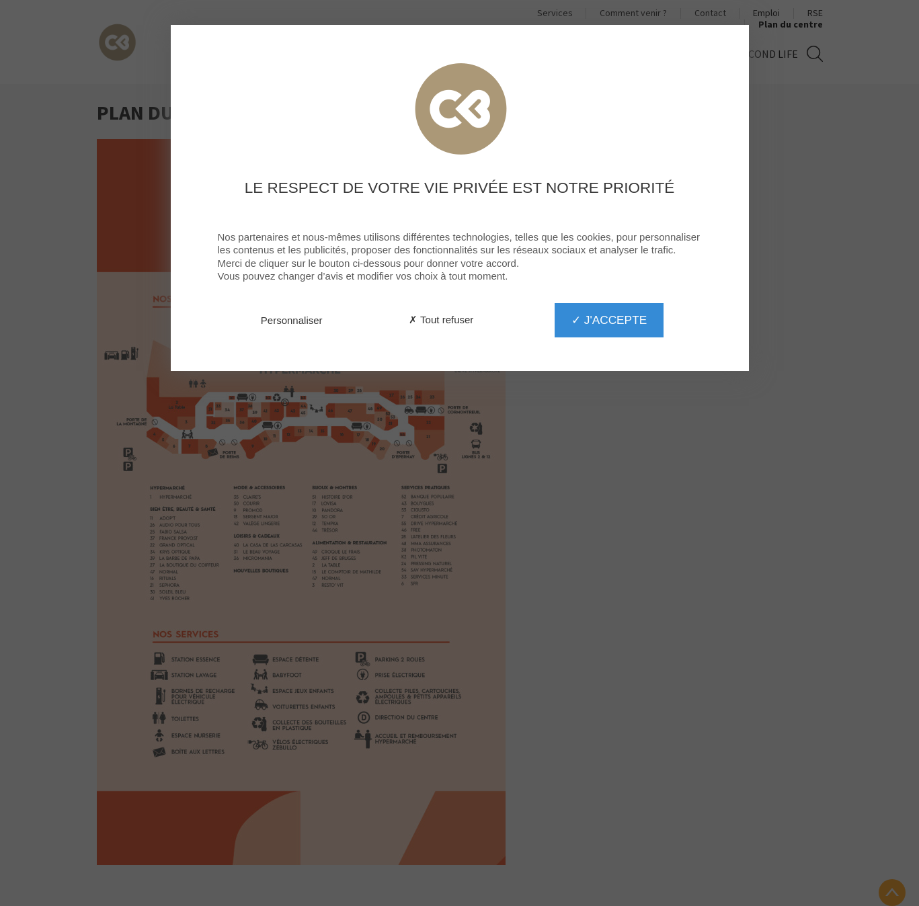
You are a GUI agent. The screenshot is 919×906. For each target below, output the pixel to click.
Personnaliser (292, 320)
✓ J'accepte (609, 320)
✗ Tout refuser (441, 319)
